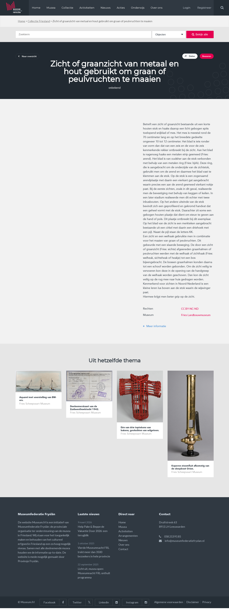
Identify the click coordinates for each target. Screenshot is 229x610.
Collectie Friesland (39, 21)
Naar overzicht (30, 57)
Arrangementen (128, 537)
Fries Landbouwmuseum (195, 316)
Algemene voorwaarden (168, 604)
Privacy (206, 604)
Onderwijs (138, 7)
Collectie (67, 7)
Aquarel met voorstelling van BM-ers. (37, 400)
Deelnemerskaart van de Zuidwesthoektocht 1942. (86, 409)
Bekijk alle (200, 34)
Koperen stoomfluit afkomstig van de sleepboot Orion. (190, 469)
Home (36, 7)
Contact (123, 551)
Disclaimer (192, 604)
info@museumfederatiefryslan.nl (184, 542)
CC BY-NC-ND (190, 309)
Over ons (156, 7)
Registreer (204, 7)
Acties (121, 7)
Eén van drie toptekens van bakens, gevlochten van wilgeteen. (138, 432)
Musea (51, 7)
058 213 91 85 (172, 538)
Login (186, 7)
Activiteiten (86, 7)
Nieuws (106, 7)
